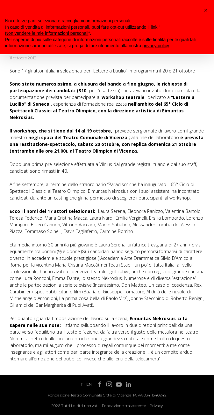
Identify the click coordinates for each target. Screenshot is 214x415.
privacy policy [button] (155, 45)
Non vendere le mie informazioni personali (46, 33)
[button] (206, 10)
